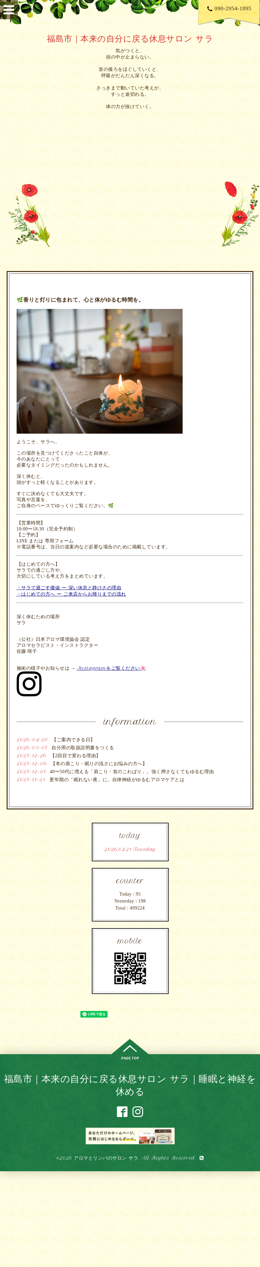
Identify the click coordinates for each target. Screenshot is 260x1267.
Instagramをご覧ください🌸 (111, 668)
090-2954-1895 (229, 8)
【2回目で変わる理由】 (75, 755)
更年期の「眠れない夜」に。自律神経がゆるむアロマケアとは (116, 779)
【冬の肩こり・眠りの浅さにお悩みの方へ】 (99, 763)
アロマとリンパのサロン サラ (106, 1158)
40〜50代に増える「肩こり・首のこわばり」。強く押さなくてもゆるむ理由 (132, 771)
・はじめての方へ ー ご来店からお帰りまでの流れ (71, 594)
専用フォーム (59, 540)
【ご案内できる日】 (73, 739)
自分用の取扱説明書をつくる (82, 747)
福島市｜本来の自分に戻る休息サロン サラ (130, 38)
